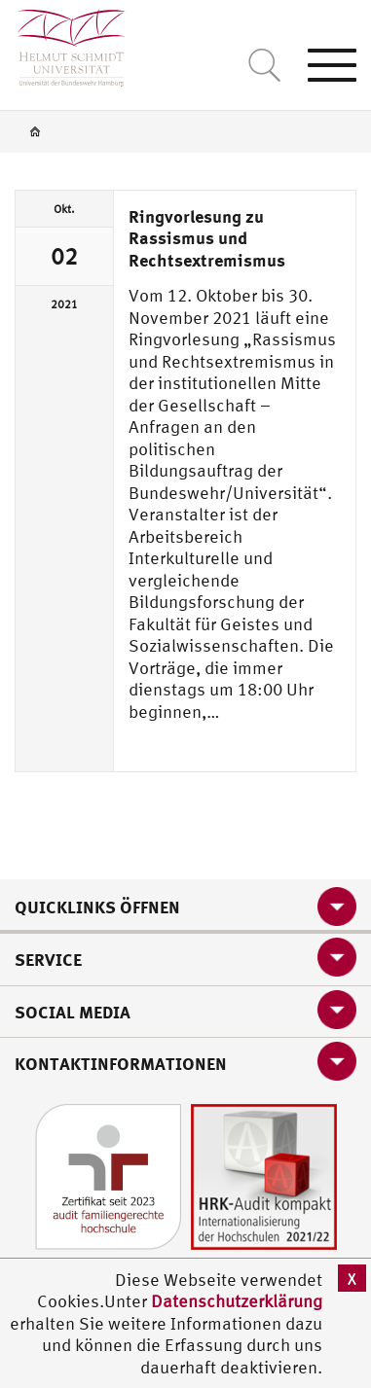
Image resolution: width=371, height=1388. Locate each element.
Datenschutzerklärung (236, 1301)
